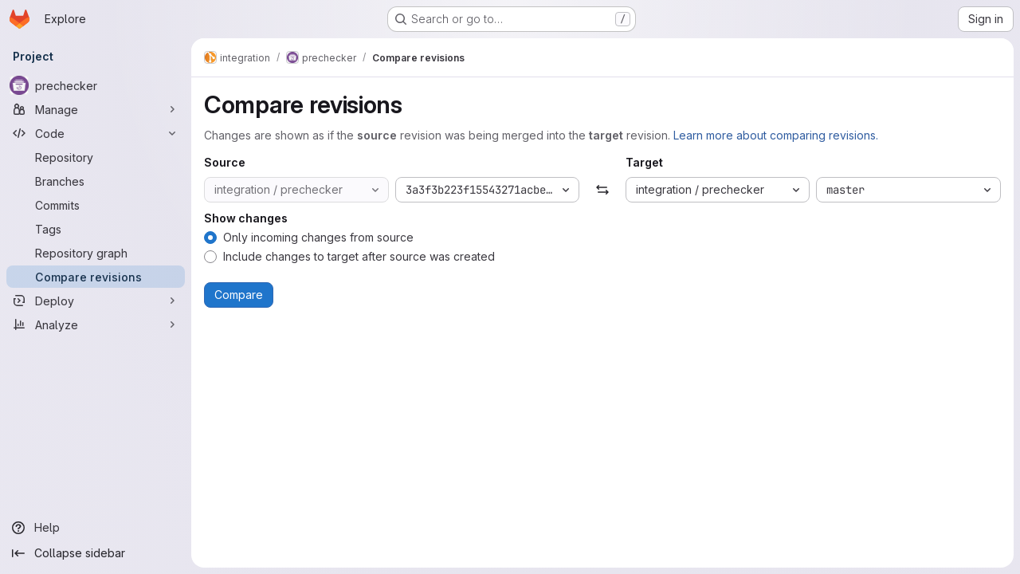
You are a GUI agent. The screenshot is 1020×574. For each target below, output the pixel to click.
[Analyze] (95, 324)
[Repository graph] (95, 253)
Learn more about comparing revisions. (775, 135)
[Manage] (95, 109)
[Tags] (95, 229)
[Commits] (95, 205)
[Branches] (95, 181)
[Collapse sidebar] (95, 553)
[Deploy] (95, 300)
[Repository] (95, 157)
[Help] (95, 528)
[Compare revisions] (95, 276)
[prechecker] (95, 85)
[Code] (95, 133)
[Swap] (602, 189)
